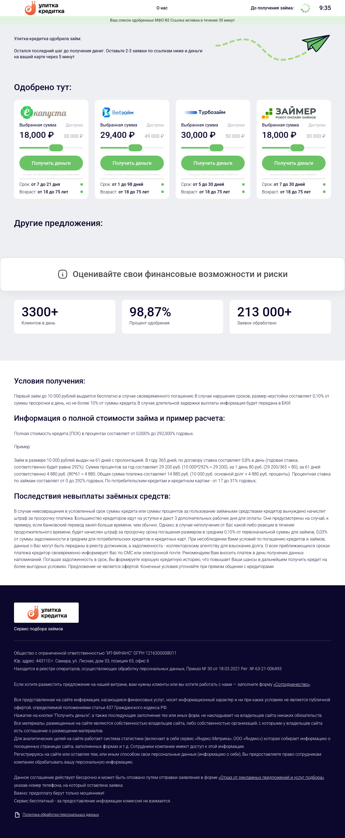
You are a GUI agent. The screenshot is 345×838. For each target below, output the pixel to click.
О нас (162, 8)
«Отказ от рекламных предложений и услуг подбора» (271, 777)
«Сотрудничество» (292, 684)
